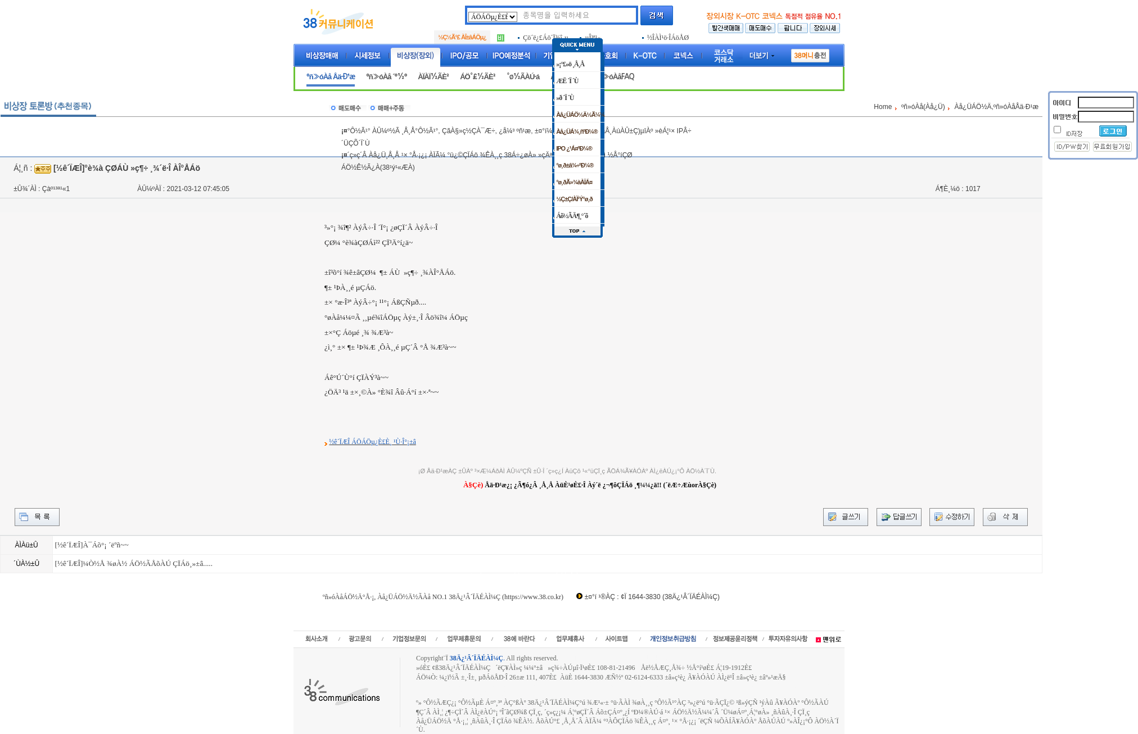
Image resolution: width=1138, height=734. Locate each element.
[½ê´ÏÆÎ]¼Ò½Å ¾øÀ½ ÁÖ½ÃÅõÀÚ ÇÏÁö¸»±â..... (134, 563)
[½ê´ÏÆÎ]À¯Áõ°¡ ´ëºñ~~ (91, 545)
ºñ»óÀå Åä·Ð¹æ (330, 76)
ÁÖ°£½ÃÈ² (477, 76)
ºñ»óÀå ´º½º (386, 76)
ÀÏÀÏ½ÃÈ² (433, 76)
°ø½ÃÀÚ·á (523, 76)
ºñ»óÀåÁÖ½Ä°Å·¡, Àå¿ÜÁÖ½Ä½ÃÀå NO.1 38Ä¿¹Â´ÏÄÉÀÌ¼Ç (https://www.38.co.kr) (443, 597)
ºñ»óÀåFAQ (615, 76)
